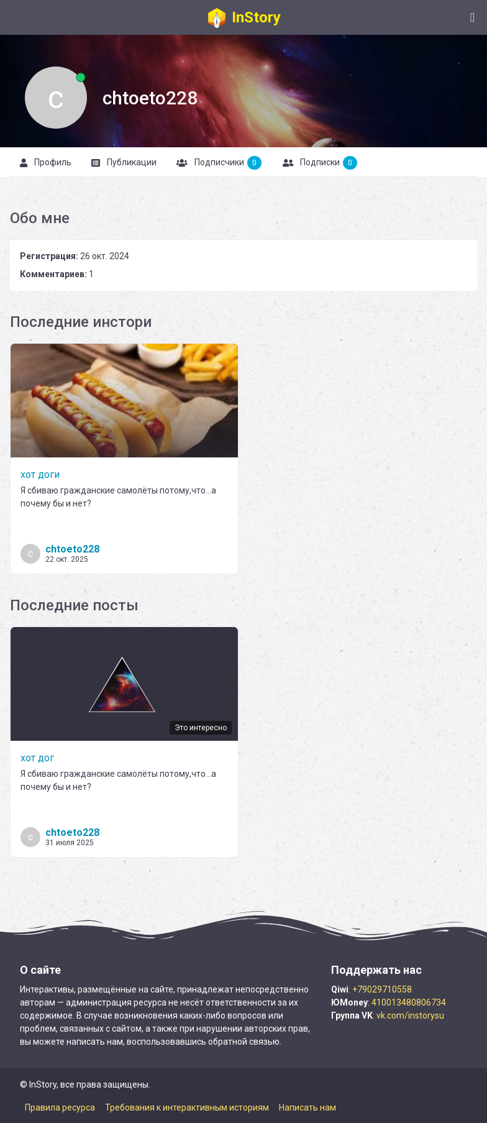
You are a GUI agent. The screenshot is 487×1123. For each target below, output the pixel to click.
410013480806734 (408, 1002)
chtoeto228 (72, 549)
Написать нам (307, 1107)
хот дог (37, 758)
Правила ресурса (60, 1107)
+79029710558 (382, 989)
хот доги (40, 474)
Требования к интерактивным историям (187, 1107)
